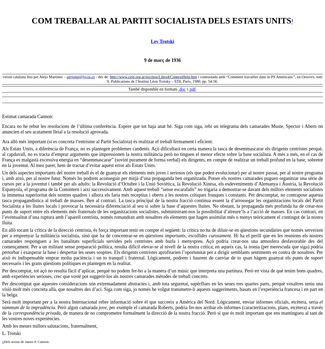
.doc (182, 89)
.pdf (192, 89)
